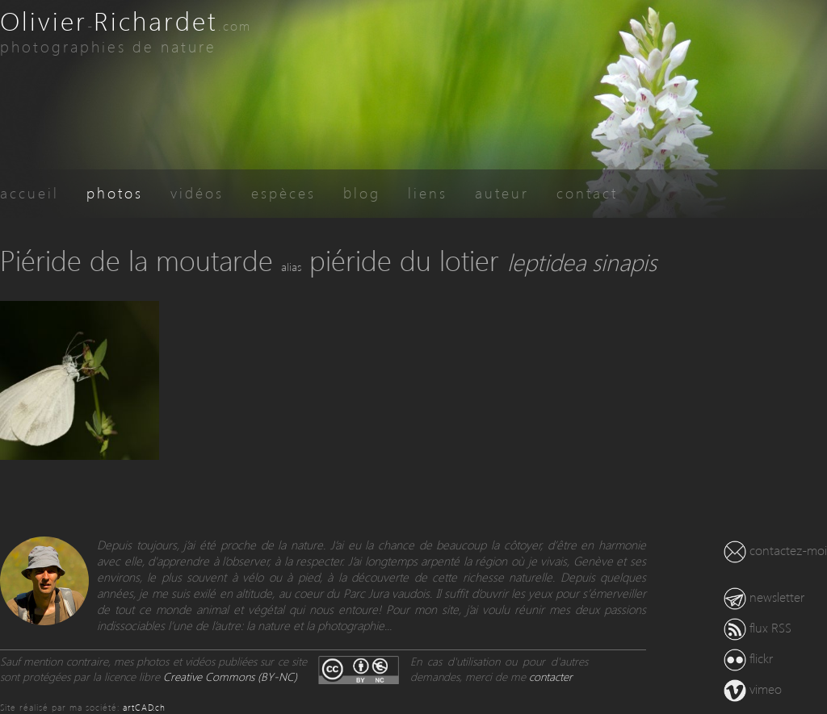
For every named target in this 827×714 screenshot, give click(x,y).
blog (361, 192)
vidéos (197, 192)
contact (587, 192)
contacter (551, 676)
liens (427, 192)
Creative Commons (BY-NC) (230, 676)
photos (114, 192)
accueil (29, 192)
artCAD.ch (144, 707)
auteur (502, 192)
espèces (283, 192)
